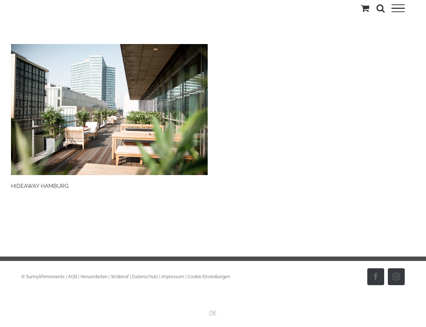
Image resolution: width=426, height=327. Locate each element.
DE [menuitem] (213, 313)
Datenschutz (145, 276)
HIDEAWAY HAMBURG (40, 185)
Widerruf (120, 276)
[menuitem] (213, 313)
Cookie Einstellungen (208, 276)
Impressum (172, 276)
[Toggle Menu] (398, 8)
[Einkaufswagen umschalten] (365, 8)
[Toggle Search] (380, 8)
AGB (72, 276)
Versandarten (94, 276)
